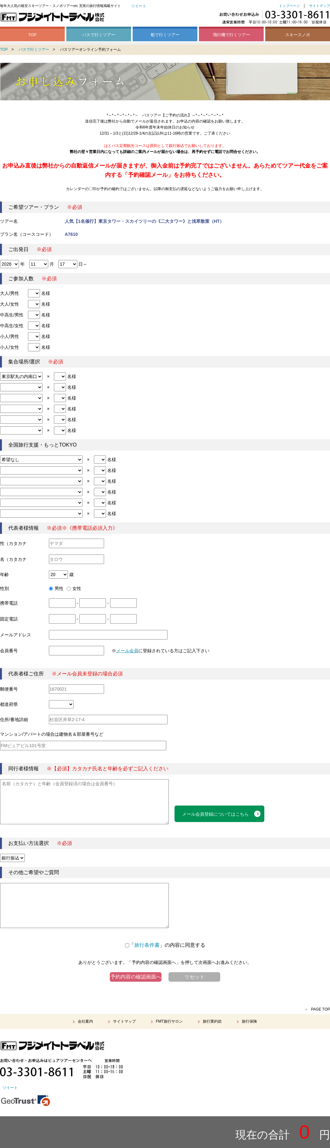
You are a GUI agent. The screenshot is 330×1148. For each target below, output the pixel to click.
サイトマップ (319, 6)
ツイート (138, 6)
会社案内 (85, 1021)
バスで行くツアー (98, 34)
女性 (74, 588)
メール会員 (127, 650)
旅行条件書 (147, 945)
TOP (32, 34)
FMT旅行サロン (169, 1021)
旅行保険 (249, 1021)
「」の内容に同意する (165, 945)
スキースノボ (297, 34)
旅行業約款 (212, 1021)
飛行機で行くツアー (231, 34)
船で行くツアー (165, 34)
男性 (56, 588)
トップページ (289, 6)
